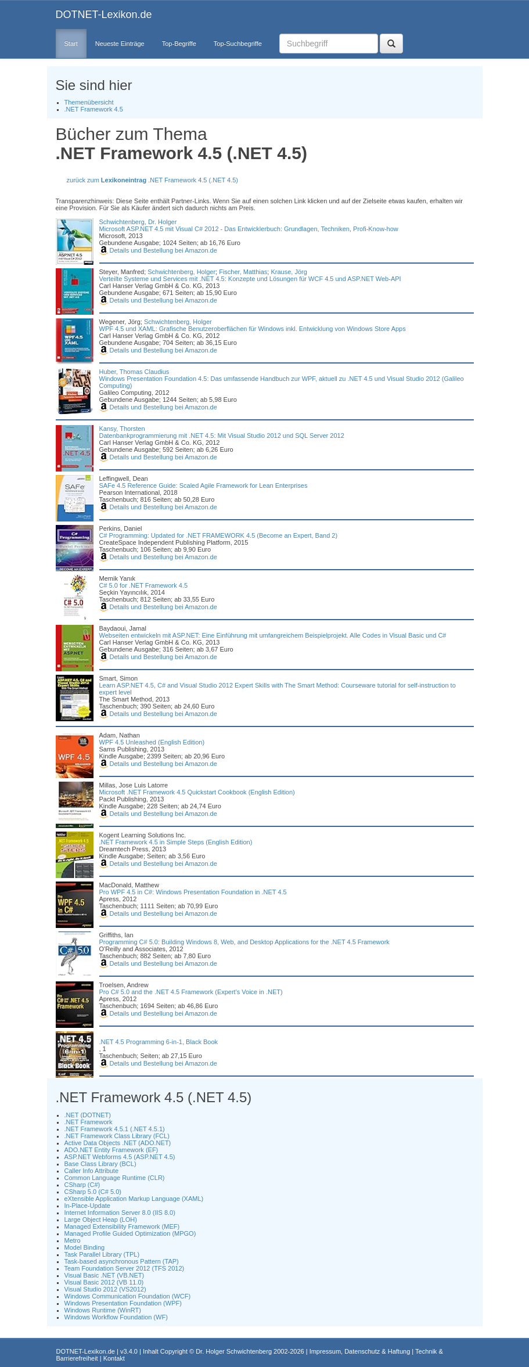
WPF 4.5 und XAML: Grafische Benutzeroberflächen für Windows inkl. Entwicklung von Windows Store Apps (252, 328)
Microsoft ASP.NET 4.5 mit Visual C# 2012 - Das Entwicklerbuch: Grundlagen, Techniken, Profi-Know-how (248, 228)
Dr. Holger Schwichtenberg (234, 1351)
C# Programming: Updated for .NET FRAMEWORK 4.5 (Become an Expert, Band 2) (218, 535)
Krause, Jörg (289, 271)
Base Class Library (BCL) (100, 1163)
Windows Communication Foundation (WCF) (127, 1296)
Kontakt (114, 1358)
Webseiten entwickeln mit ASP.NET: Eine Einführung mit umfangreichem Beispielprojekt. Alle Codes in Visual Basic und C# (273, 635)
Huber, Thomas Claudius (134, 371)
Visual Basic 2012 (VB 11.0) (104, 1282)
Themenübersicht (89, 102)
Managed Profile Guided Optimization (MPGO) (130, 1233)
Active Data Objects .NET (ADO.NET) (117, 1142)
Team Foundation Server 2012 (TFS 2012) (124, 1268)
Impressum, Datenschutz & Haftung (360, 1351)
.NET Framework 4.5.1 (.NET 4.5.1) (114, 1128)
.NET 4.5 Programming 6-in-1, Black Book (158, 1041)
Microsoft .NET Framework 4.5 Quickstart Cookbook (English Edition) (197, 792)
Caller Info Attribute (91, 1170)
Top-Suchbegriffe (238, 43)
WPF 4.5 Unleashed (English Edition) (152, 742)
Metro (72, 1240)
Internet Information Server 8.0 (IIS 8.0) (119, 1212)
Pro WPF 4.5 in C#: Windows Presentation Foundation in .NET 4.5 (193, 891)
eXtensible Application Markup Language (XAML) (134, 1198)
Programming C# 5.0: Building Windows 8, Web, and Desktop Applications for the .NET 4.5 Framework (244, 941)
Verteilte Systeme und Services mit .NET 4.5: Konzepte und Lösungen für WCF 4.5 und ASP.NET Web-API (250, 278)
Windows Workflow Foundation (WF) (116, 1317)
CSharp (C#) (82, 1184)
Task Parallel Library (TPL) (102, 1254)
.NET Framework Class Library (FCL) (117, 1135)
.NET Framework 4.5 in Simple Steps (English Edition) (176, 842)
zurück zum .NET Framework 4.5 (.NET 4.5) (152, 180)
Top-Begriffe (179, 43)
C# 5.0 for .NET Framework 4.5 (143, 585)
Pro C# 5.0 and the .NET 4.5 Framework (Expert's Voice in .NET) (191, 991)
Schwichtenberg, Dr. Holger (138, 221)
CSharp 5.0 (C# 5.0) (92, 1191)
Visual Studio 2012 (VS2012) (105, 1289)
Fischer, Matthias (243, 271)
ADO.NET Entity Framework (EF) (111, 1149)
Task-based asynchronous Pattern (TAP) (121, 1261)
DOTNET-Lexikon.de (104, 14)
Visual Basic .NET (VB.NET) (104, 1275)
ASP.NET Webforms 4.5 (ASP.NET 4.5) (119, 1156)
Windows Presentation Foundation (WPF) (123, 1303)
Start (71, 43)
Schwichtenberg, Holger (181, 271)
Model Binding (84, 1247)
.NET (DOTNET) (87, 1114)
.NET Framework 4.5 (93, 109)
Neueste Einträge (120, 43)
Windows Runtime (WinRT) (102, 1310)
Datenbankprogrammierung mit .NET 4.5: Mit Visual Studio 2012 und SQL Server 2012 (221, 435)
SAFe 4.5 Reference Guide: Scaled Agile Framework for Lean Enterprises (203, 485)
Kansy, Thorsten (122, 428)
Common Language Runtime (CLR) (114, 1177)
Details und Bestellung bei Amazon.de (158, 250)
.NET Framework (88, 1121)
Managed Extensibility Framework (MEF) (122, 1226)
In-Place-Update (87, 1205)
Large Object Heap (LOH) (100, 1219)
